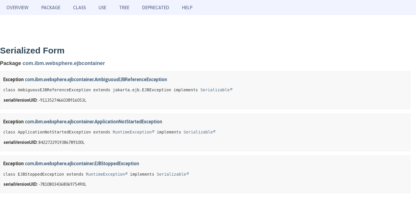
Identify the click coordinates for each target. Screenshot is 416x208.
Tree (124, 7)
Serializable (215, 90)
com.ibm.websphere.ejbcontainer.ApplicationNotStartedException (93, 121)
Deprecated (155, 7)
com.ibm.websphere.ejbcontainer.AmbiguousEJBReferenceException (96, 79)
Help (187, 7)
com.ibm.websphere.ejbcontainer (64, 63)
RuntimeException (132, 132)
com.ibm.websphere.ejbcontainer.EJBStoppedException (82, 163)
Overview (17, 7)
